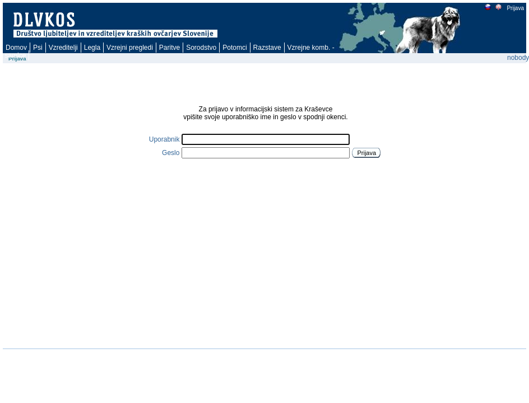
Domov (16, 47)
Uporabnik (164, 139)
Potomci (234, 47)
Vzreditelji (63, 47)
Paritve (169, 47)
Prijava (515, 8)
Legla (92, 47)
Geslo (170, 153)
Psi (38, 47)
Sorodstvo (201, 47)
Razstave (267, 47)
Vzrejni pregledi (129, 47)
